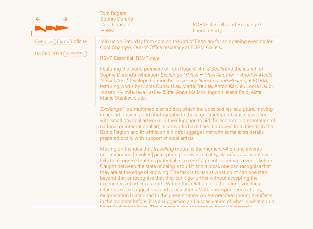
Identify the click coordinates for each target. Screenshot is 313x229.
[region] (188, 121)
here (154, 58)
